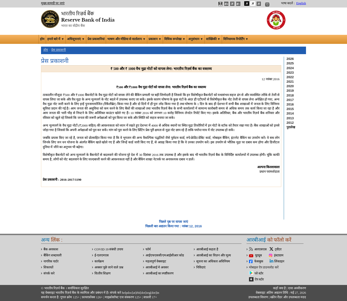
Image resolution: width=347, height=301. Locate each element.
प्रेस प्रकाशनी (58, 50)
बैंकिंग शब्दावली (53, 255)
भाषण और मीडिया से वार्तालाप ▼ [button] (126, 39)
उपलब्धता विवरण (258, 297)
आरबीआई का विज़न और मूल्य (213, 255)
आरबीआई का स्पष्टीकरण (160, 273)
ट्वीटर (278, 249)
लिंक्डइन (279, 261)
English (301, 3)
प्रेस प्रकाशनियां (96, 39)
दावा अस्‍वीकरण (297, 288)
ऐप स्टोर (259, 279)
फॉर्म (148, 249)
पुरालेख (290, 127)
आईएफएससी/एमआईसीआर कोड (165, 255)
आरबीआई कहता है (207, 249)
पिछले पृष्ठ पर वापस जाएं (173, 222)
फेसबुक (258, 261)
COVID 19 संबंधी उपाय (108, 249)
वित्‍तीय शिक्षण (102, 273)
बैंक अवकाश (51, 249)
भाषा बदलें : (288, 3)
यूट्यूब (258, 255)
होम (42, 39)
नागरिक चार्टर (51, 261)
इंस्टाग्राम (279, 255)
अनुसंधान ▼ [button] (195, 39)
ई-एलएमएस (101, 255)
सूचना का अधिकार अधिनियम (213, 261)
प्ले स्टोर (258, 273)
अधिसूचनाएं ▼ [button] (76, 39)
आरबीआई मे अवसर (157, 267)
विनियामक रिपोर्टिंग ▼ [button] (235, 39)
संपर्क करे (49, 273)
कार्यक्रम (99, 261)
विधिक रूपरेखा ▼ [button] (175, 39)
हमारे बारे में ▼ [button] (55, 39)
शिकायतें (48, 267)
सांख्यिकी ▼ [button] (213, 39)
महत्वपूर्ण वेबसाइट (156, 261)
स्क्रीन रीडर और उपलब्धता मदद (288, 297)
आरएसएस (260, 249)
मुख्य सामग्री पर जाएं (52, 3)
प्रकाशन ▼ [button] (155, 39)
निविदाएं (201, 267)
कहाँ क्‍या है (279, 288)
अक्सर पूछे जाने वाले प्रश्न (108, 267)
